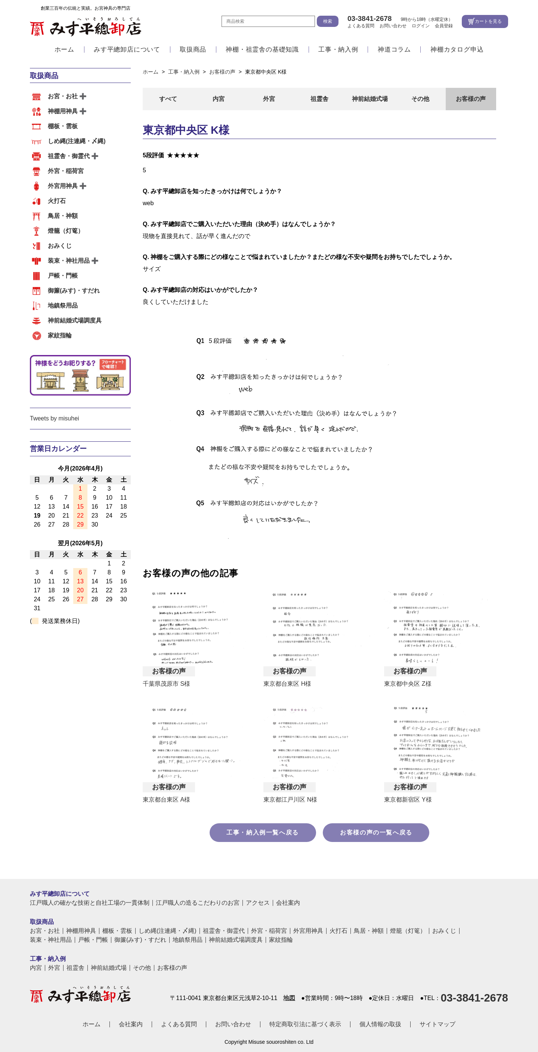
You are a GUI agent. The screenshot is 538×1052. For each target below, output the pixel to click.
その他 (420, 99)
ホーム (64, 49)
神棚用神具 (63, 111)
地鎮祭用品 (63, 305)
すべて (168, 99)
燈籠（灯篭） (66, 231)
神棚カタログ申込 (456, 49)
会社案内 (288, 903)
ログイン (421, 25)
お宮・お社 (63, 96)
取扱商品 (193, 49)
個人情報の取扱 (380, 1024)
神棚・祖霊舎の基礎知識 (262, 49)
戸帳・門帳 (63, 275)
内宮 (219, 99)
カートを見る (488, 21)
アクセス (258, 903)
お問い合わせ (393, 25)
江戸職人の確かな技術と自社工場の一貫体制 (89, 903)
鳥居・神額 (63, 216)
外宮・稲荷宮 (66, 171)
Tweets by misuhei (54, 418)
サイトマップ (437, 1024)
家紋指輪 (60, 335)
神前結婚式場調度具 (75, 320)
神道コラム (394, 49)
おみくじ (60, 246)
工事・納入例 (338, 49)
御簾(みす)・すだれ (74, 290)
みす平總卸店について (127, 49)
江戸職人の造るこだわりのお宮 (197, 903)
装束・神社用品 (69, 260)
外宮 (269, 99)
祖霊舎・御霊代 (69, 156)
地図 (289, 998)
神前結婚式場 (370, 99)
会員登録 (444, 25)
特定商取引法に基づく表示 (305, 1024)
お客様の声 (471, 99)
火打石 (57, 201)
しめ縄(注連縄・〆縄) (77, 141)
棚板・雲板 (63, 126)
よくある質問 (360, 25)
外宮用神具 (63, 186)
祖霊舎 (319, 99)
